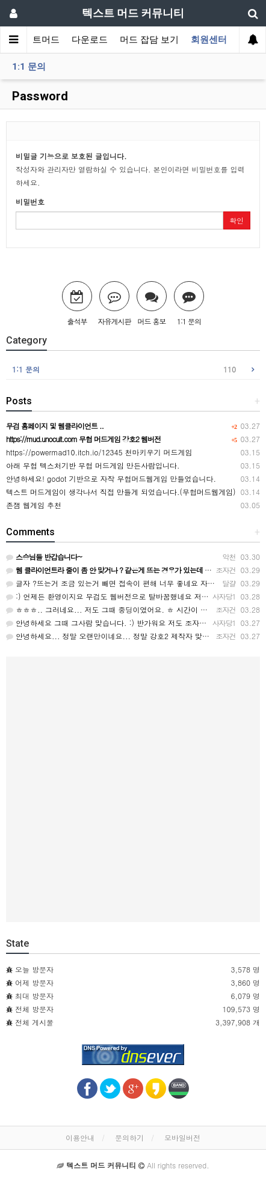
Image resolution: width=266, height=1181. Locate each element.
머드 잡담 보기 (149, 39)
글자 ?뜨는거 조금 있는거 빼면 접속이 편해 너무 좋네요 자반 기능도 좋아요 (134, 583)
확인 (236, 220)
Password (38, 96)
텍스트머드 (37, 39)
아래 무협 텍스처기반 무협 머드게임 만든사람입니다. (93, 465)
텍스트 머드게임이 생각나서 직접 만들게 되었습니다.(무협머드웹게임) (121, 492)
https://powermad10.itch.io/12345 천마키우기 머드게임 (99, 452)
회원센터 (209, 39)
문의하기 (129, 1137)
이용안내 (80, 1137)
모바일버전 (182, 1137)
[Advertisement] (133, 789)
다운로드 (90, 39)
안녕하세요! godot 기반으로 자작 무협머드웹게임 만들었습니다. (111, 478)
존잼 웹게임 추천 (33, 505)
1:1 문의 (29, 66)
